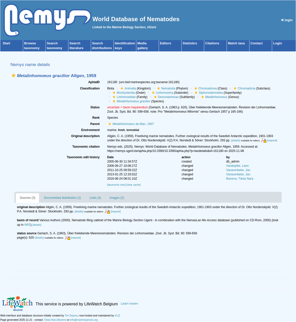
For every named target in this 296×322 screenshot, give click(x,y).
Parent (95, 124)
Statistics (190, 43)
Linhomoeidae (123, 97)
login (287, 20)
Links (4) (95, 198)
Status (95, 107)
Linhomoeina (162, 92)
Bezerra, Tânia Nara (239, 178)
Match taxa (236, 43)
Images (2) (117, 198)
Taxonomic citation (86, 146)
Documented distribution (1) (62, 198)
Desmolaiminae (166, 97)
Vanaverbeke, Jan (238, 170)
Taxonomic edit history (83, 157)
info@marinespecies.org (84, 319)
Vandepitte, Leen (237, 166)
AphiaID (94, 82)
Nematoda (165, 88)
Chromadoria (243, 88)
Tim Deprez (71, 315)
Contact (256, 43)
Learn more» (129, 303)
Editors (165, 43)
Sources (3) (27, 198)
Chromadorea (205, 88)
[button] (13, 75)
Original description (85, 136)
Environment (90, 130)
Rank (96, 117)
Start (6, 43)
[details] (235, 140)
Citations (212, 43)
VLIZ (117, 315)
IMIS (27, 225)
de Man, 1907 (130, 124)
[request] (272, 140)
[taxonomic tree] (116, 184)
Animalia (127, 88)
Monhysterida (123, 92)
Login (277, 43)
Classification (90, 88)
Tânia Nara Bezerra (55, 319)
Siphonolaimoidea (208, 92)
